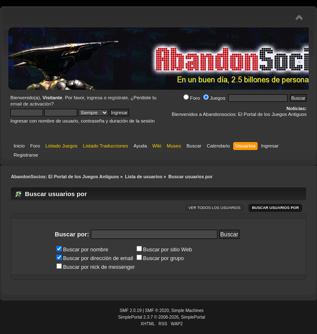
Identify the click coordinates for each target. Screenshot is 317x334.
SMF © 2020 (157, 310)
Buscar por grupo (160, 258)
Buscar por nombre (82, 249)
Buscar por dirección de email (94, 258)
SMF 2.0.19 (130, 310)
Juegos (214, 98)
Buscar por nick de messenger (95, 267)
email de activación (30, 103)
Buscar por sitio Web (164, 249)
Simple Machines (187, 310)
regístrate (118, 97)
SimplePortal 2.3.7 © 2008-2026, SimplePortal (161, 317)
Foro (191, 98)
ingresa (94, 97)
